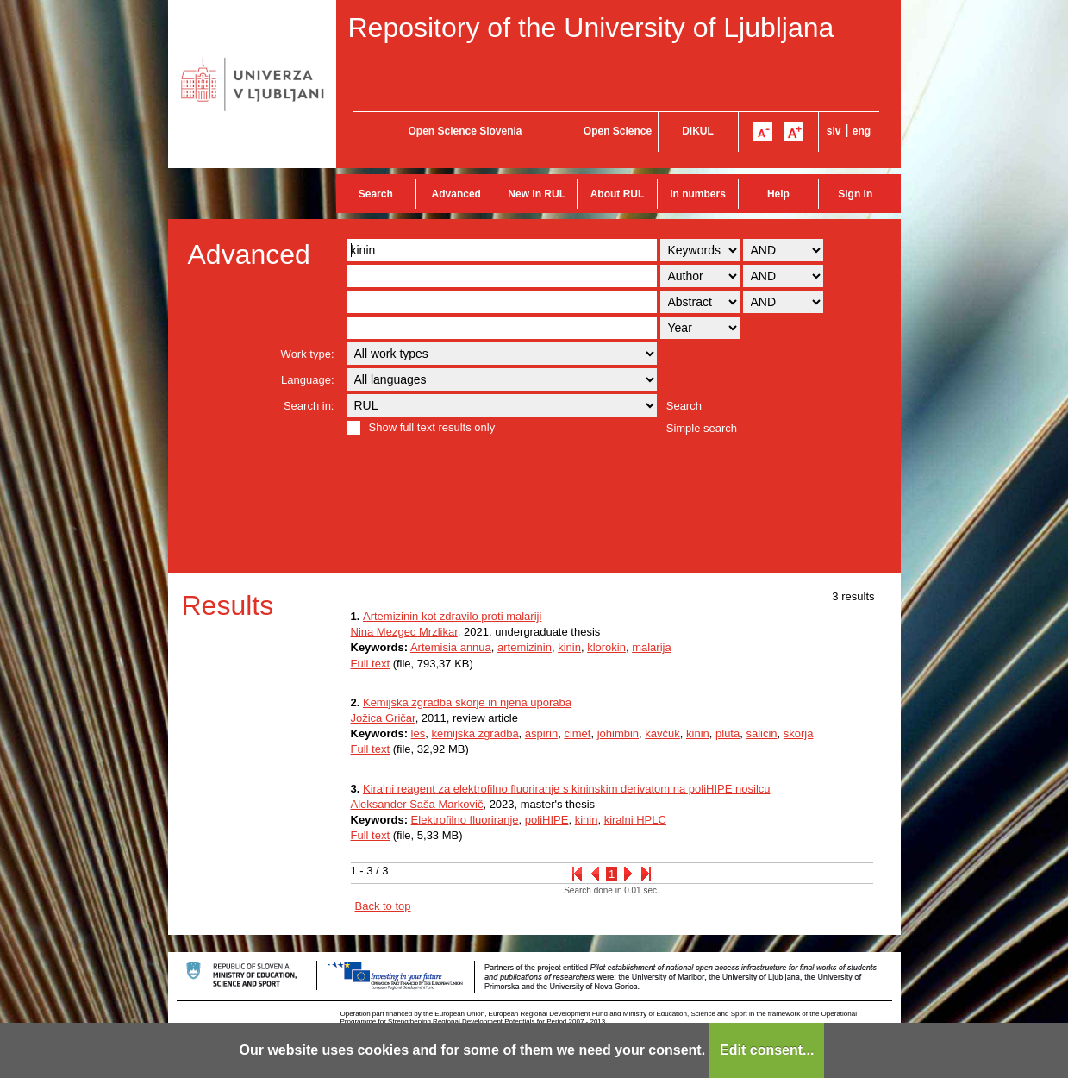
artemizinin (524, 647)
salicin (761, 733)
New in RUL (536, 194)
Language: (307, 379)
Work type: (307, 354)
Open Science (618, 131)
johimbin (618, 733)
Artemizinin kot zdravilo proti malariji (452, 616)
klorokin (606, 647)
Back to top (383, 905)
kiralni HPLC (635, 819)
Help (778, 194)
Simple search (701, 428)
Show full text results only (432, 427)
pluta (727, 733)
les (418, 733)
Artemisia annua (450, 647)
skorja (799, 733)
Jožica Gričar (383, 717)
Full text (370, 663)
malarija (651, 647)
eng (862, 131)
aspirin (541, 733)
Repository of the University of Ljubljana (591, 27)
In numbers (698, 194)
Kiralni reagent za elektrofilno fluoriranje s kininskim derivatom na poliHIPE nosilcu (567, 788)
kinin (569, 647)
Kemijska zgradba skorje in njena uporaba (467, 702)
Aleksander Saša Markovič (417, 804)
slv (834, 131)
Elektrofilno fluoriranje (465, 819)
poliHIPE (547, 819)
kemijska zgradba (474, 733)
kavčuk (662, 733)
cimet (577, 733)
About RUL (617, 194)
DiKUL (698, 131)
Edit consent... (767, 1050)
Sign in (855, 194)
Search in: (309, 405)
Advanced (456, 194)
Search (376, 194)
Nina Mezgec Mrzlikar (404, 631)
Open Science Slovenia (465, 131)
